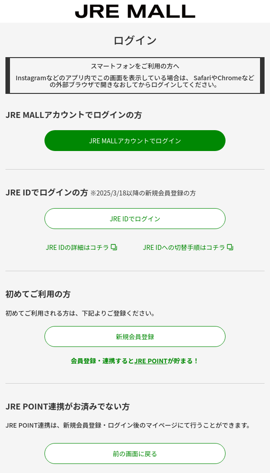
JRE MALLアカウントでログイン (135, 140)
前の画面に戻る (135, 453)
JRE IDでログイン (135, 218)
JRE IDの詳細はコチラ (77, 247)
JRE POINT (150, 360)
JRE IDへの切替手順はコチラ (184, 247)
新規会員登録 (135, 336)
